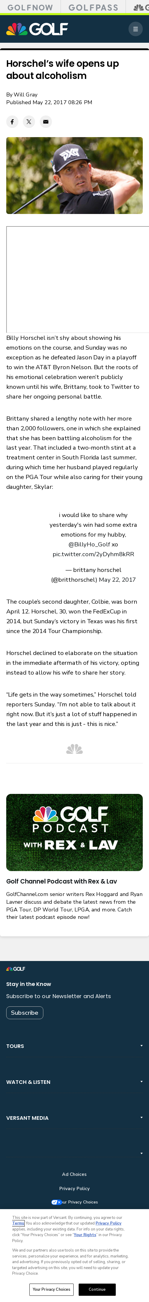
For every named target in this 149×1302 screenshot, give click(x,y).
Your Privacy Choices (80, 1203)
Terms (18, 1223)
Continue (97, 1289)
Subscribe (24, 1012)
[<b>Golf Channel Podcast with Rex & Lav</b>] (74, 832)
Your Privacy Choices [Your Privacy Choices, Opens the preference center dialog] (52, 1289)
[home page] (37, 29)
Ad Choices (74, 1174)
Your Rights (85, 1235)
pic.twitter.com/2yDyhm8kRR (93, 554)
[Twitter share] (29, 121)
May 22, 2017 (117, 579)
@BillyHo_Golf (89, 544)
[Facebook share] (12, 121)
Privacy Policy (74, 1189)
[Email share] (46, 121)
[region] (74, 1255)
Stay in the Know (28, 984)
